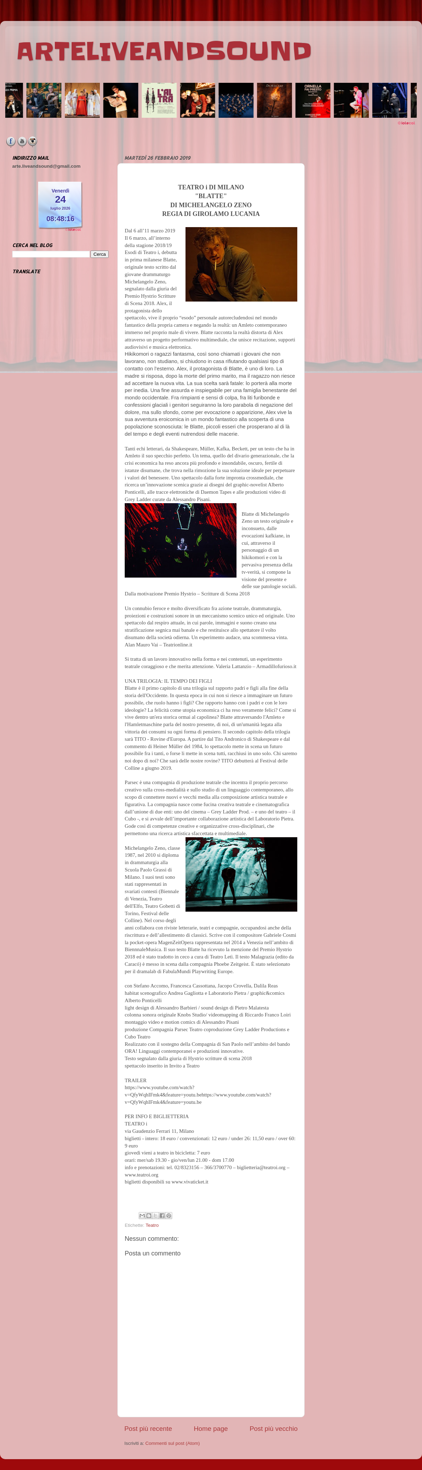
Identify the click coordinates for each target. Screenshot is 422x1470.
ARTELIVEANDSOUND (164, 51)
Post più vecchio (273, 1428)
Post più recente (148, 1428)
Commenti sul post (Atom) (172, 1443)
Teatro (152, 1225)
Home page (211, 1428)
